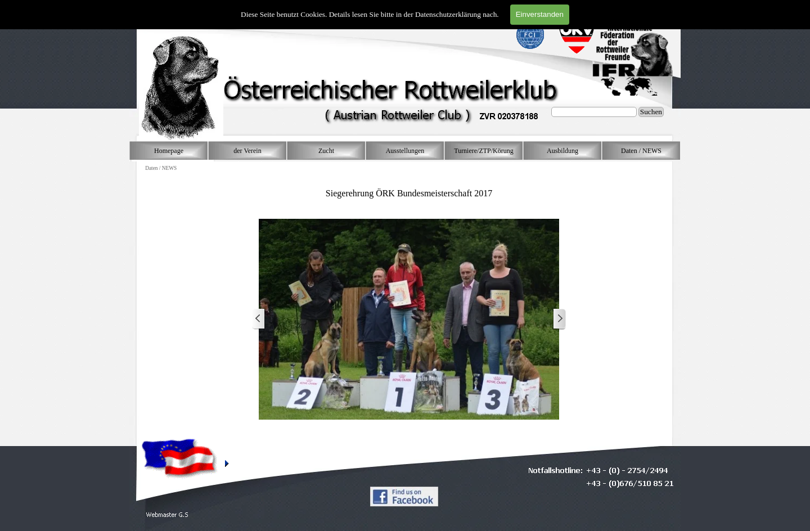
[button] (167, 515)
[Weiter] (559, 319)
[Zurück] (259, 319)
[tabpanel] (409, 188)
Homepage (168, 151)
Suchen (651, 111)
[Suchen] (594, 112)
